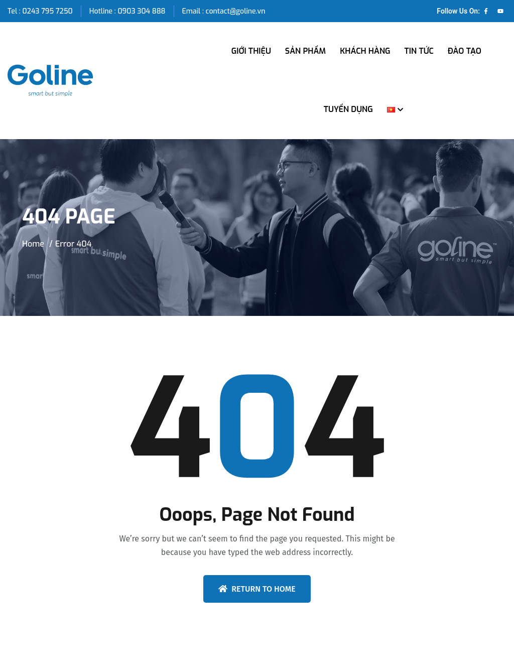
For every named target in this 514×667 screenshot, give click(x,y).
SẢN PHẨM (305, 51)
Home (33, 244)
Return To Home (256, 589)
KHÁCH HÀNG (365, 51)
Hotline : (103, 11)
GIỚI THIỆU (251, 51)
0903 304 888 (141, 11)
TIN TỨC (419, 51)
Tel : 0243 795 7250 (40, 11)
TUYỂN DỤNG (348, 109)
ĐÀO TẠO (464, 51)
